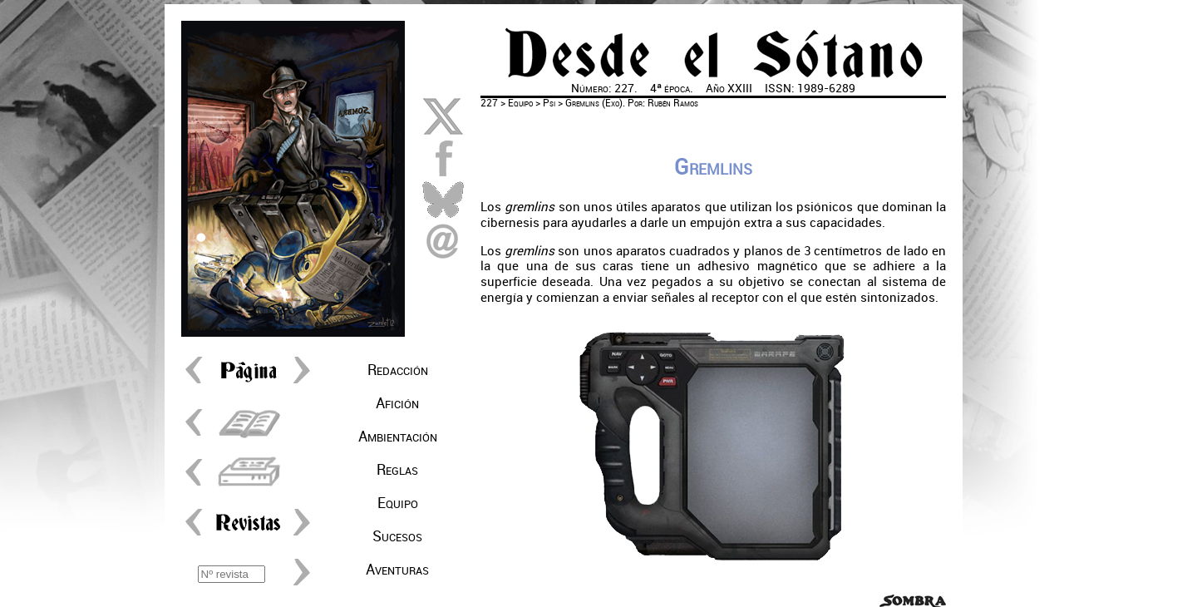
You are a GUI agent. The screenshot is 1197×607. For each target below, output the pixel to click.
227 (489, 103)
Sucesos (397, 536)
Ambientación (397, 436)
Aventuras (397, 569)
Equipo (397, 503)
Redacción (397, 370)
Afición (397, 403)
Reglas (397, 470)
